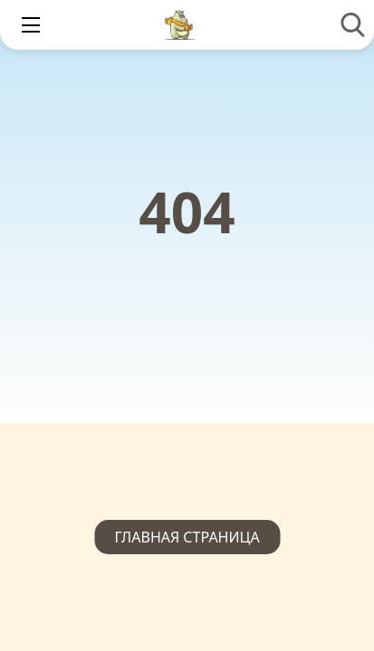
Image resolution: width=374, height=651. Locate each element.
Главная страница (186, 537)
